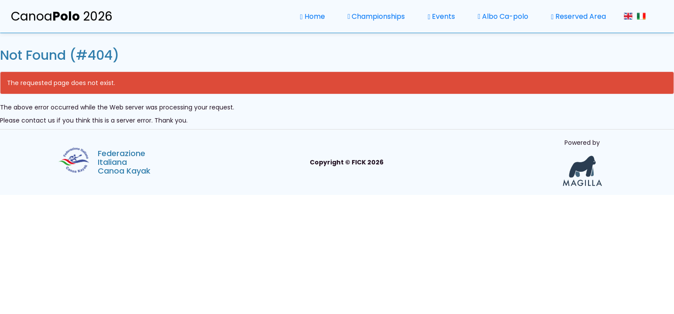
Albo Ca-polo (503, 16)
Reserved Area (578, 16)
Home (312, 16)
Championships (376, 16)
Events (441, 16)
